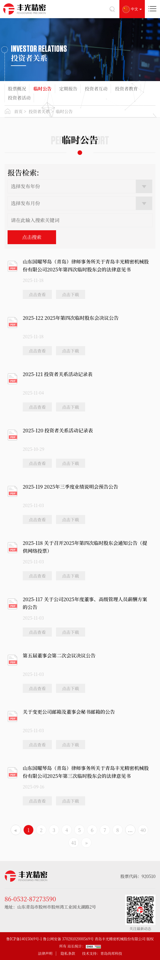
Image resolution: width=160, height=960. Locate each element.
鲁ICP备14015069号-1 (24, 938)
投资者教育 (126, 88)
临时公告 (43, 88)
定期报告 (68, 88)
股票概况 (17, 88)
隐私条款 (68, 953)
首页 (18, 111)
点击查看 (37, 294)
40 (143, 830)
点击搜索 (32, 237)
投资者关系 (39, 111)
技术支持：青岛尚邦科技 (102, 953)
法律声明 (45, 953)
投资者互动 (96, 88)
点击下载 (70, 294)
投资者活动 (19, 97)
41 (73, 842)
